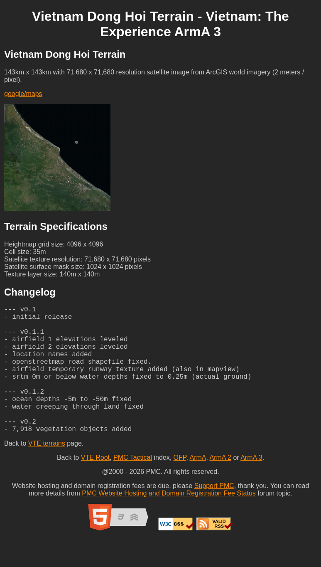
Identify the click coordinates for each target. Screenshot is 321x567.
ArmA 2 (220, 485)
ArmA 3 (251, 485)
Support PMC (214, 514)
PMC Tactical (132, 485)
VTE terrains (46, 471)
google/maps (23, 93)
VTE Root (95, 485)
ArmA (197, 485)
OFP (180, 485)
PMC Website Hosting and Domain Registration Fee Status (169, 521)
